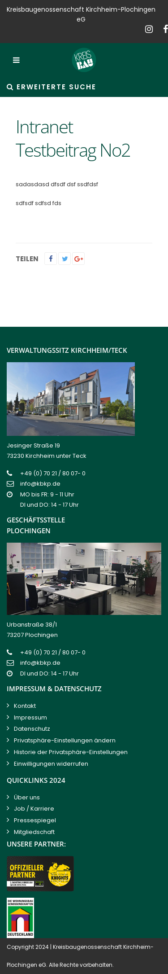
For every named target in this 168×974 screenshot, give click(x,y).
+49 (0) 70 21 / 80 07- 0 (53, 473)
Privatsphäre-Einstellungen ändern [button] (65, 740)
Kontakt (25, 706)
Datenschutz (32, 728)
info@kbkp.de (40, 483)
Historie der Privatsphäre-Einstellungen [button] (71, 752)
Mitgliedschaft (34, 832)
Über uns (27, 797)
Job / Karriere (34, 808)
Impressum (30, 717)
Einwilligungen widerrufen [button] (51, 763)
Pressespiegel (35, 820)
